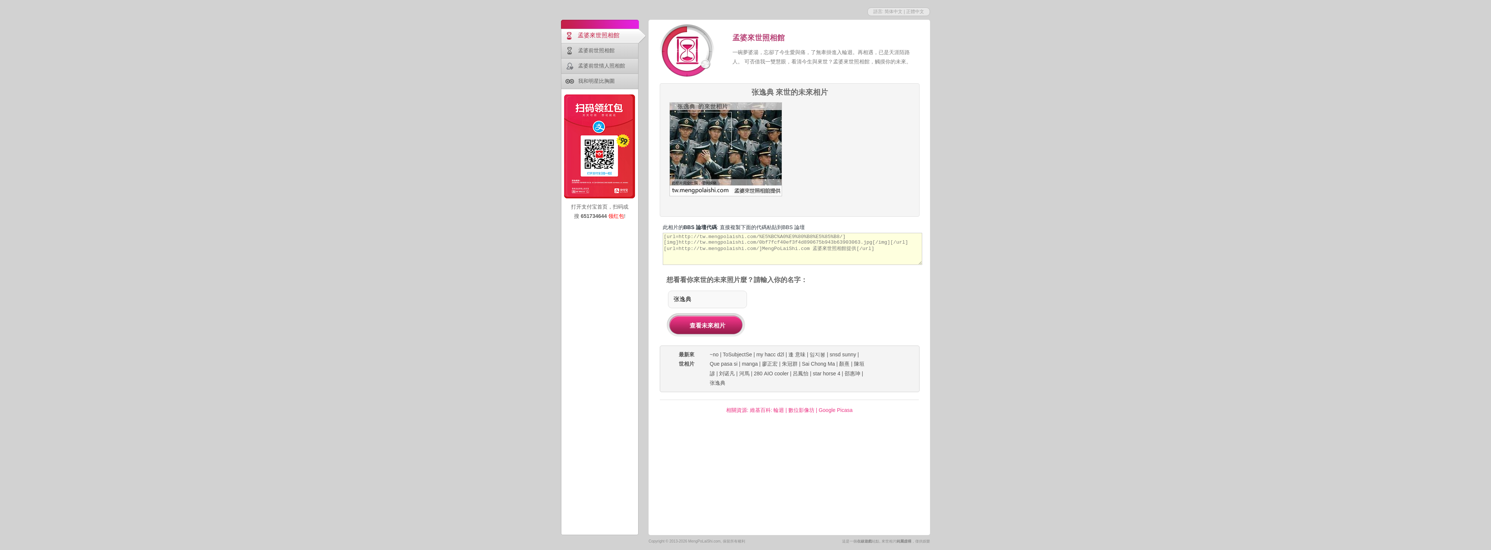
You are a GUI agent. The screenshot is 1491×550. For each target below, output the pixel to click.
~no (714, 354)
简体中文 (893, 11)
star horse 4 (827, 373)
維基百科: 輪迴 (767, 410)
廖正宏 (770, 364)
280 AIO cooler (771, 373)
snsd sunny (843, 354)
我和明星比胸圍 (596, 81)
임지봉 (817, 354)
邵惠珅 (852, 373)
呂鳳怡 (800, 373)
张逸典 (717, 383)
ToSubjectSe (737, 354)
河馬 (744, 373)
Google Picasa (835, 410)
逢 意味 (797, 354)
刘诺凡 (727, 373)
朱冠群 (790, 364)
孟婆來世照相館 (599, 35)
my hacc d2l (770, 354)
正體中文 (915, 11)
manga (750, 364)
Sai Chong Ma (818, 364)
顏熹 (844, 364)
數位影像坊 (801, 410)
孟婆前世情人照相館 (601, 66)
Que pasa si (724, 364)
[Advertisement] (854, 149)
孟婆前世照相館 (596, 50)
